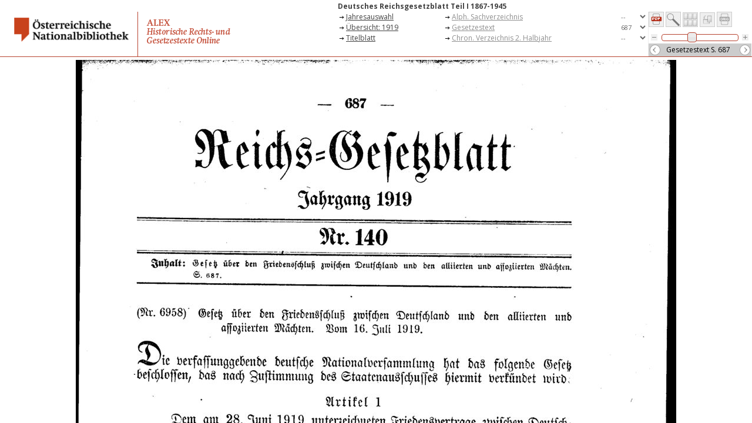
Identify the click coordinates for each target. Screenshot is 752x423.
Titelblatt (360, 38)
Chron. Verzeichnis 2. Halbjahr (502, 38)
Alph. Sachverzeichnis (487, 17)
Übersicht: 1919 (372, 27)
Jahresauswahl (370, 17)
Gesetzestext (473, 27)
